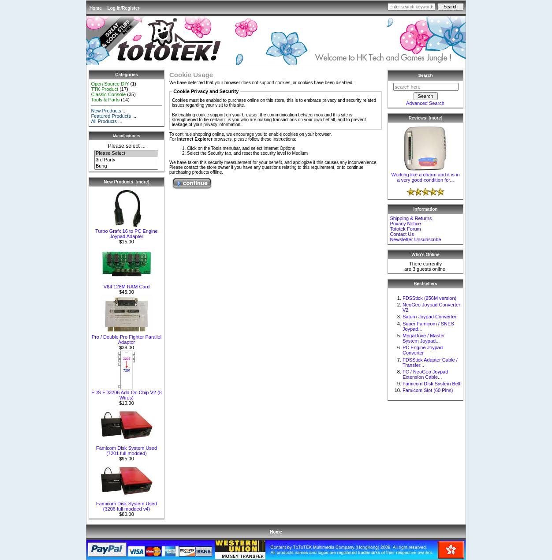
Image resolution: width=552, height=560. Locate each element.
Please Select (126, 153)
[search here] (426, 87)
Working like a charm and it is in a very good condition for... (425, 175)
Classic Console (108, 94)
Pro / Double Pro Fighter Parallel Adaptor (126, 337)
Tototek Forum (405, 228)
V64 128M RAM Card (126, 284)
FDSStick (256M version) (429, 298)
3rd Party (126, 160)
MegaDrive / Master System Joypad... (424, 338)
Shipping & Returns (411, 218)
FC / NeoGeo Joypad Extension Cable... (425, 374)
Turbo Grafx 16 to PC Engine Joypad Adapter (126, 231)
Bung (126, 166)
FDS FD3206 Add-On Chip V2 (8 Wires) (126, 392)
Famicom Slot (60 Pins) (428, 390)
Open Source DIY (110, 83)
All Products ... (106, 121)
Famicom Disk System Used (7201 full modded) (126, 448)
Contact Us (402, 234)
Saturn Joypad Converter (429, 316)
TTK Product (104, 89)
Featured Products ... (113, 116)
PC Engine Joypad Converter (423, 350)
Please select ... (126, 146)
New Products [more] (126, 181)
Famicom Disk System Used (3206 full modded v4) (126, 504)
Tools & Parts (105, 99)
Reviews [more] (426, 118)
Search (425, 75)
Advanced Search (425, 103)
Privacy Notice (405, 223)
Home (96, 8)
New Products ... (109, 110)
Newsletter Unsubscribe (415, 239)
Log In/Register (124, 8)
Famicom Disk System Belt (431, 383)
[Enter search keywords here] (411, 7)
